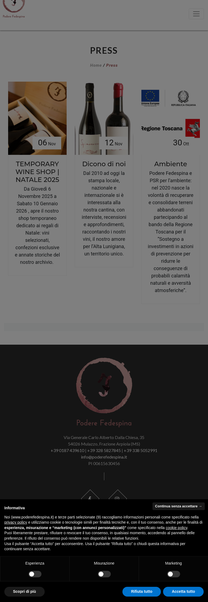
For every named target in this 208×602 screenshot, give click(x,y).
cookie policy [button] (176, 528)
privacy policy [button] (15, 522)
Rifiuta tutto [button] (141, 591)
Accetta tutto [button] (183, 591)
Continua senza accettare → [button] (178, 506)
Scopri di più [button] (24, 591)
